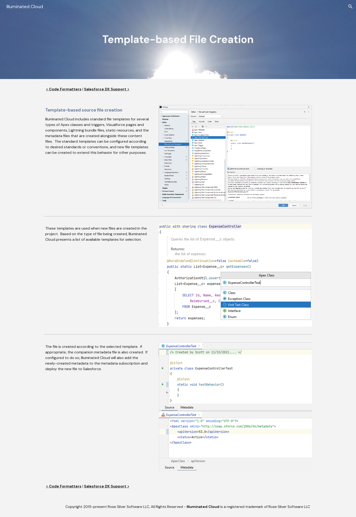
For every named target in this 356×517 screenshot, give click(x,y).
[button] (350, 6)
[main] (178, 39)
